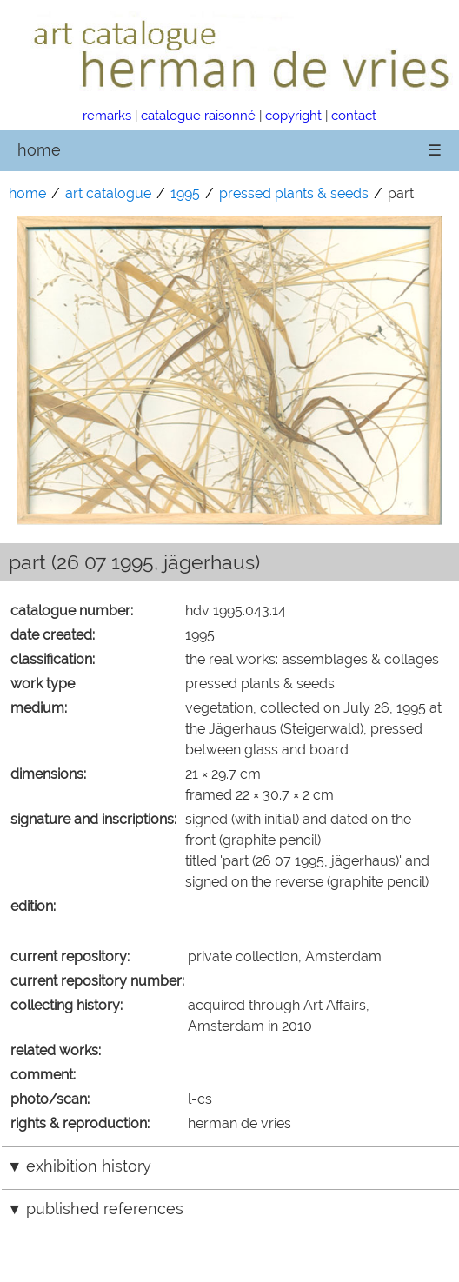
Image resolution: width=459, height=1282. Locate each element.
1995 (185, 193)
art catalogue (108, 193)
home (39, 150)
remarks (107, 115)
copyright (293, 115)
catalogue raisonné (198, 115)
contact (353, 115)
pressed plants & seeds (294, 193)
